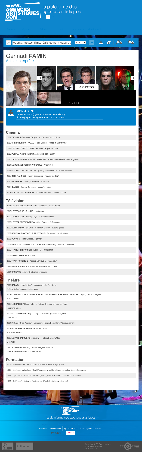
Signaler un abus (71, 429)
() (49, 114)
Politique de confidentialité (50, 429)
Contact (97, 429)
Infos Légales (86, 429)
